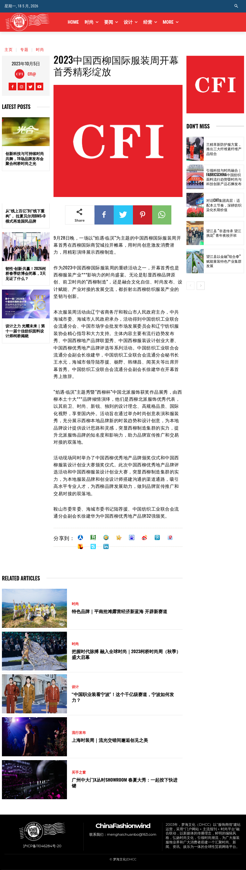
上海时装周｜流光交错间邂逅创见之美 (110, 739)
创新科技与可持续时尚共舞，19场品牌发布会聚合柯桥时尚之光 (24, 158)
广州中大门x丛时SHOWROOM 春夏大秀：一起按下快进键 (124, 782)
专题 (24, 49)
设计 (75, 687)
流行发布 (79, 733)
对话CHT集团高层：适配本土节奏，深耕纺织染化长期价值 (224, 205)
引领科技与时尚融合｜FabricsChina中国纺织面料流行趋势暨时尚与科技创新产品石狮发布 (224, 177)
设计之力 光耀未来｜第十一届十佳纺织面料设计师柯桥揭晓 (25, 330)
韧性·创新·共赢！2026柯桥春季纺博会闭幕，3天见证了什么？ (25, 273)
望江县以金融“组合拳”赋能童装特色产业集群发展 (224, 261)
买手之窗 (79, 772)
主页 (8, 49)
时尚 (40, 49)
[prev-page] (190, 286)
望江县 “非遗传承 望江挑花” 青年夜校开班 (223, 233)
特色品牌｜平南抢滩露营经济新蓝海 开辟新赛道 (119, 611)
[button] (237, 6)
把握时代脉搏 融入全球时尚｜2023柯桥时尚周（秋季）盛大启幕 (126, 654)
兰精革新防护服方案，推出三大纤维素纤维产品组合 (224, 149)
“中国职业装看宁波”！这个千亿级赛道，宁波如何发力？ (123, 697)
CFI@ (32, 74)
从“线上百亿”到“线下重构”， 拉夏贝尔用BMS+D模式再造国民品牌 (25, 215)
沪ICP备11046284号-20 (42, 846)
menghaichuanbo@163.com (131, 834)
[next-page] (201, 286)
